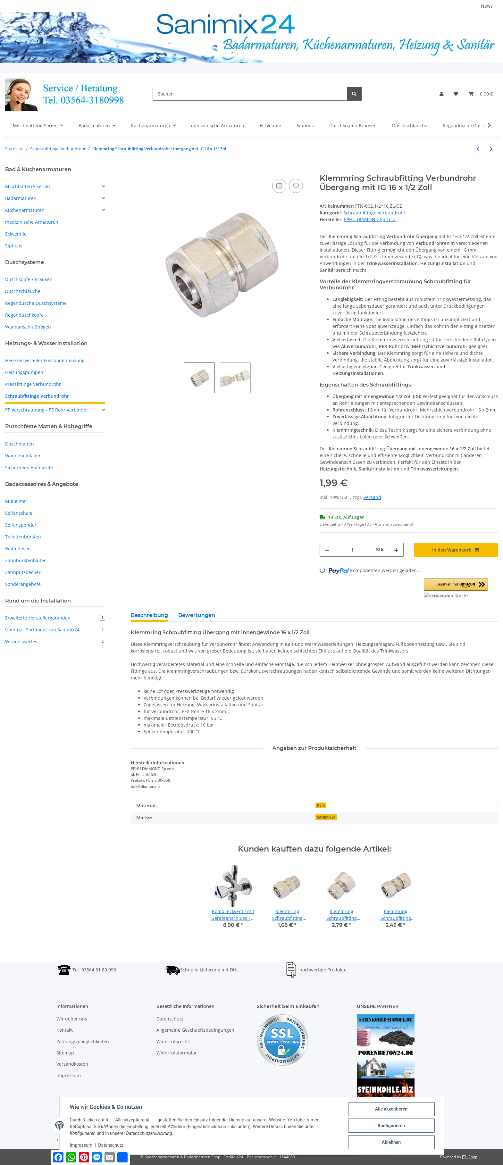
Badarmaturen (21, 198)
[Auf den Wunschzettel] (296, 186)
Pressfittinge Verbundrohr (33, 384)
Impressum (68, 1075)
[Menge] (353, 549)
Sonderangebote (23, 584)
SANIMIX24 (326, 817)
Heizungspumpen (24, 372)
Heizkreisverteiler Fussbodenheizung (45, 360)
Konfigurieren (391, 1125)
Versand (372, 497)
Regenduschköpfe (24, 315)
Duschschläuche (22, 291)
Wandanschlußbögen (28, 327)
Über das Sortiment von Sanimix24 (55, 630)
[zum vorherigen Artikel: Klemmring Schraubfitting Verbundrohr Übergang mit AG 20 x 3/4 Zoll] (478, 149)
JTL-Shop (469, 1157)
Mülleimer (16, 501)
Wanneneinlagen (23, 456)
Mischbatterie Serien (27, 186)
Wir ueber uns (71, 1019)
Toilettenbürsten (23, 537)
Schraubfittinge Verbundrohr (374, 213)
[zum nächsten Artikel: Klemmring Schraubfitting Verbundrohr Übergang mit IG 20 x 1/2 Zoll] (491, 149)
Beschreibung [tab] (149, 615)
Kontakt (64, 1030)
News (487, 6)
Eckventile (16, 234)
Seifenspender (21, 525)
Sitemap (65, 1053)
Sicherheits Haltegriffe (29, 467)
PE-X (321, 805)
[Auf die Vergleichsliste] (279, 186)
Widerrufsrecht (172, 1041)
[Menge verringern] (327, 549)
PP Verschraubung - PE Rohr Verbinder (46, 410)
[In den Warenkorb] (136, 170)
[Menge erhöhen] (396, 549)
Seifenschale (18, 513)
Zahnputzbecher (23, 572)
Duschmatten (19, 444)
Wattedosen (18, 548)
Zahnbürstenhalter (25, 560)
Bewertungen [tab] (196, 615)
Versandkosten (72, 1064)
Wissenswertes (55, 641)
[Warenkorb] (480, 94)
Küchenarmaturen (25, 210)
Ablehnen (391, 1142)
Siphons (13, 246)
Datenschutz (169, 1019)
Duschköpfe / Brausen (29, 279)
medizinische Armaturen (31, 222)
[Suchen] (250, 94)
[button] (441, 94)
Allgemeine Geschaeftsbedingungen (195, 1030)
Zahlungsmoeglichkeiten (82, 1041)
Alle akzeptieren (391, 1108)
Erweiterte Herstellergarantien (55, 618)
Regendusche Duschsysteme (36, 303)
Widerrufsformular (176, 1053)
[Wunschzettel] (456, 94)
